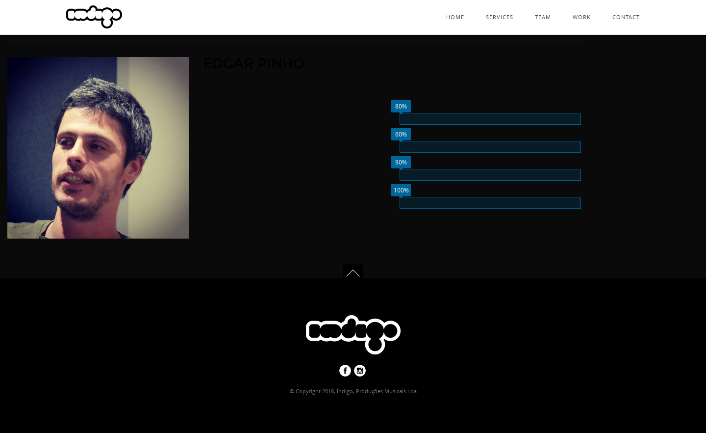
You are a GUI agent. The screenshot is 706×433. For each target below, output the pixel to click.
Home (455, 17)
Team (543, 17)
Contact (626, 17)
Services (499, 17)
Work (582, 17)
